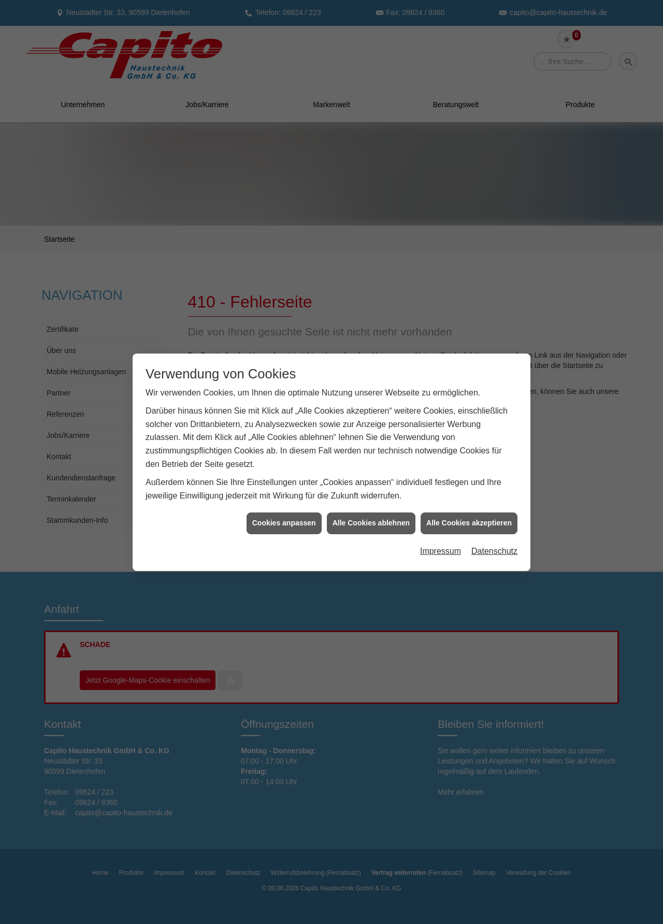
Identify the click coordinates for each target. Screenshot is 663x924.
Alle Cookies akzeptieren (469, 488)
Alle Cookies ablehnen (371, 488)
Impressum (440, 516)
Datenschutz (494, 516)
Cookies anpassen (284, 488)
